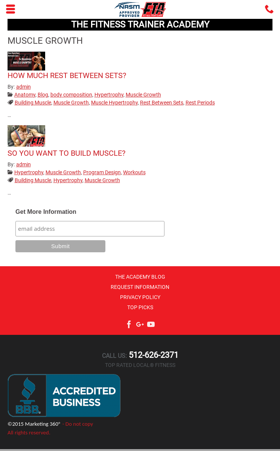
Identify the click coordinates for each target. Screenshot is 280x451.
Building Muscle (33, 103)
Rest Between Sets (161, 103)
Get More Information (45, 212)
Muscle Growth (143, 95)
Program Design (102, 172)
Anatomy (24, 95)
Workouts (134, 172)
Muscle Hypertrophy (114, 103)
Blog (43, 95)
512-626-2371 (152, 355)
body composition (71, 95)
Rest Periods (200, 103)
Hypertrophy (108, 95)
